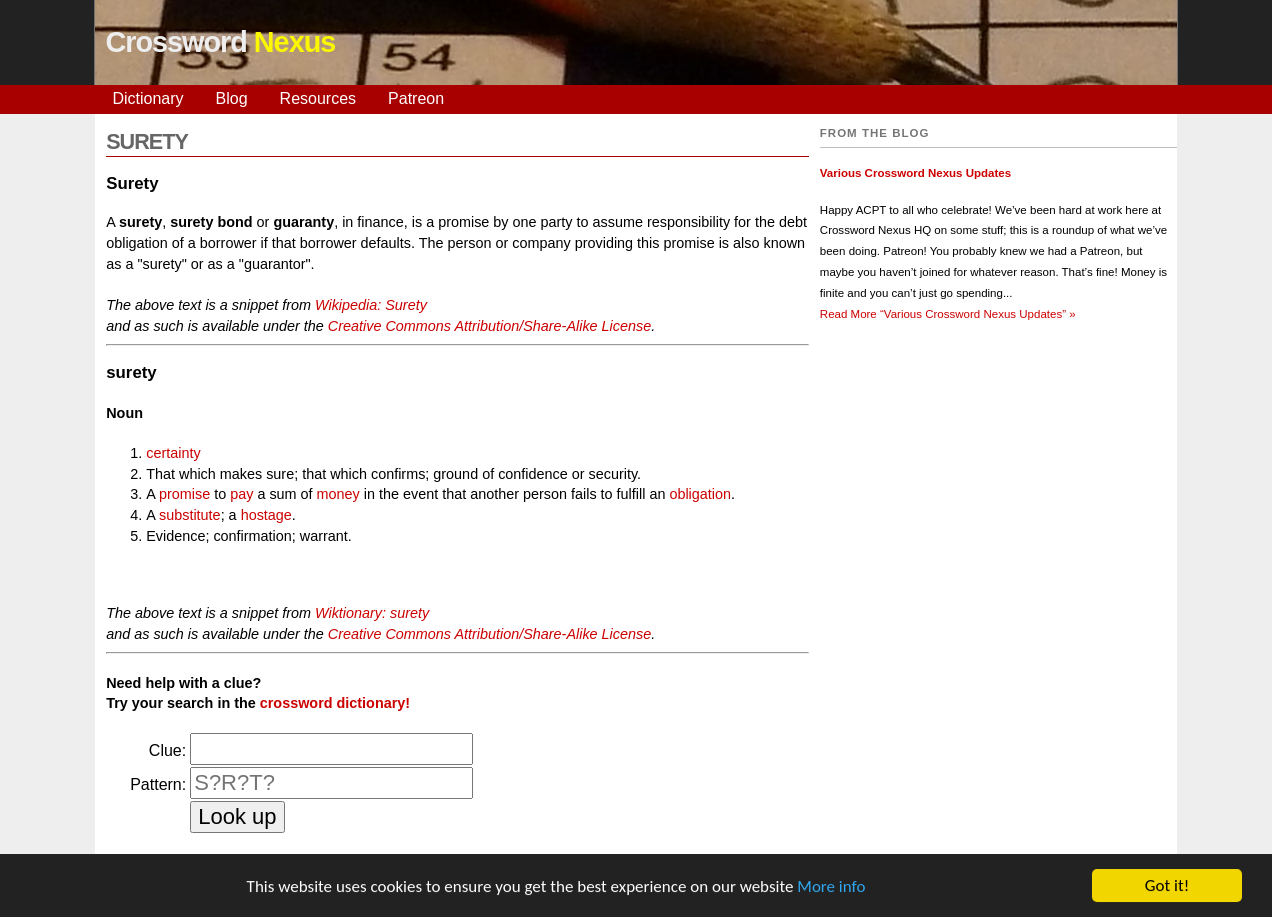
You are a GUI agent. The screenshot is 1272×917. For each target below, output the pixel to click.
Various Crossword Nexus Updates (915, 173)
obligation (700, 494)
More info (831, 887)
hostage (266, 515)
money (338, 494)
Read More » (948, 314)
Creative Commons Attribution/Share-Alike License (489, 326)
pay (241, 494)
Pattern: (158, 784)
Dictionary (147, 98)
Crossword (220, 42)
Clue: (167, 750)
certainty (173, 453)
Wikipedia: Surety (371, 305)
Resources (318, 98)
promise (184, 494)
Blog (232, 98)
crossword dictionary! (335, 703)
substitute (190, 515)
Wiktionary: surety (372, 613)
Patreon (416, 98)
